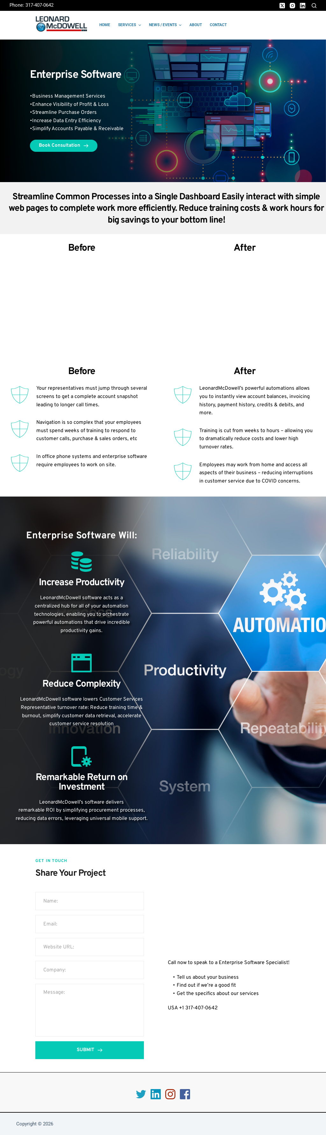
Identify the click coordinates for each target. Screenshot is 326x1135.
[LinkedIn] (302, 5)
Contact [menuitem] (218, 25)
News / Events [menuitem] (166, 25)
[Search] (314, 5)
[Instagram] (292, 5)
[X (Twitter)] (282, 5)
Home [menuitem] (104, 25)
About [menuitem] (195, 25)
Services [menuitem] (130, 25)
